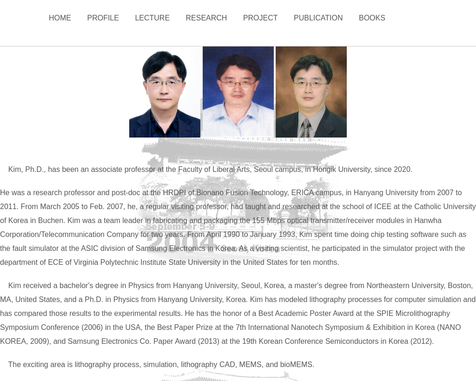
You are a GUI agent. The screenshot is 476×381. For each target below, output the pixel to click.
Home (60, 18)
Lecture (152, 18)
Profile (103, 18)
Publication (318, 18)
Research (206, 18)
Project (260, 18)
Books (372, 18)
